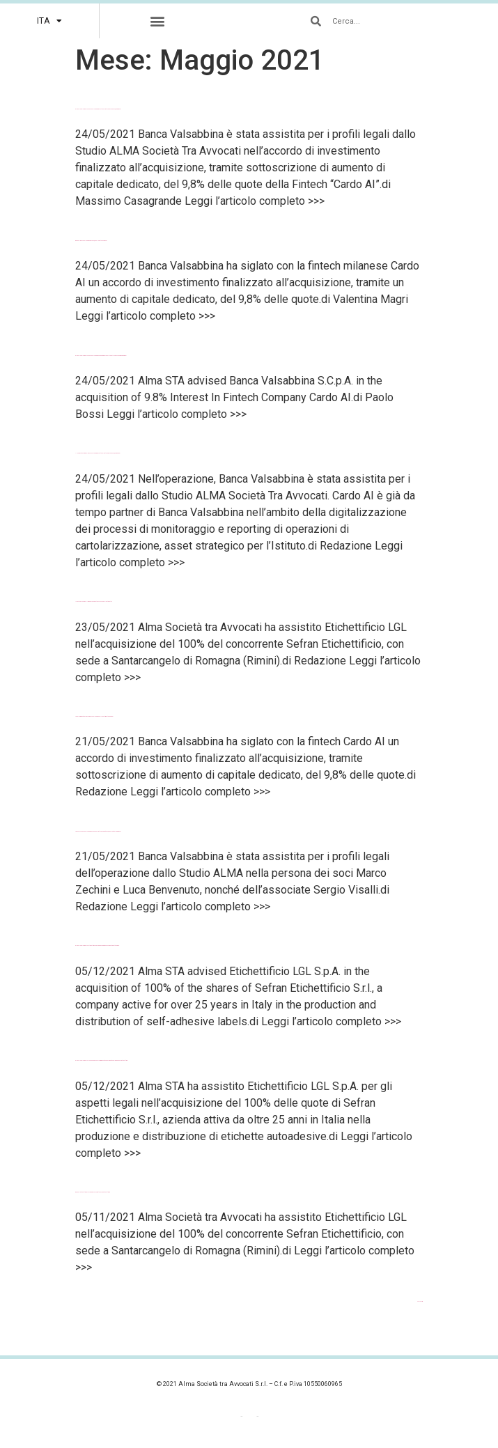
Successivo (420, 1301)
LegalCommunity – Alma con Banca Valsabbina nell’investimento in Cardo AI (94, 716)
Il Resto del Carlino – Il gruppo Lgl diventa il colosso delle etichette (93, 601)
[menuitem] (49, 21)
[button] (157, 21)
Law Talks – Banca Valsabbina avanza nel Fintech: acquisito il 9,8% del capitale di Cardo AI (98, 831)
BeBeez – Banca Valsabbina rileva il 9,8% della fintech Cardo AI (91, 240)
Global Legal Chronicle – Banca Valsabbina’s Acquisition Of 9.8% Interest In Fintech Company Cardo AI (101, 355)
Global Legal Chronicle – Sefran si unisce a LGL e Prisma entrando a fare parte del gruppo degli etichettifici (101, 1060)
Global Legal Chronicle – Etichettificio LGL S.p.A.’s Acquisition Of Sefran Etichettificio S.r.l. (97, 945)
